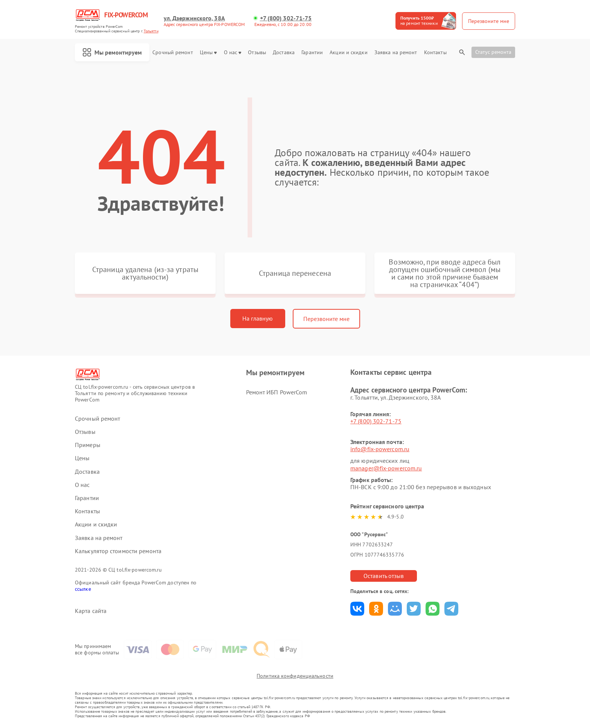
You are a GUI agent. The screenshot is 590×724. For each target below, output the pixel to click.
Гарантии (312, 52)
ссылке (83, 589)
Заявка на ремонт (395, 52)
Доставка (284, 52)
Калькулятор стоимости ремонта (118, 551)
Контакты (435, 52)
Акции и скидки (348, 52)
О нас (233, 52)
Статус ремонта (493, 52)
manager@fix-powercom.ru (386, 468)
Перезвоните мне (326, 318)
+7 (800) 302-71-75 (286, 18)
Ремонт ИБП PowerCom (276, 392)
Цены (208, 52)
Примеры (87, 445)
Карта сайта (90, 610)
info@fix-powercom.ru (379, 449)
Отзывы (257, 52)
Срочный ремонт (172, 52)
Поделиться (357, 609)
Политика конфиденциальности (295, 675)
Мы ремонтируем (112, 52)
